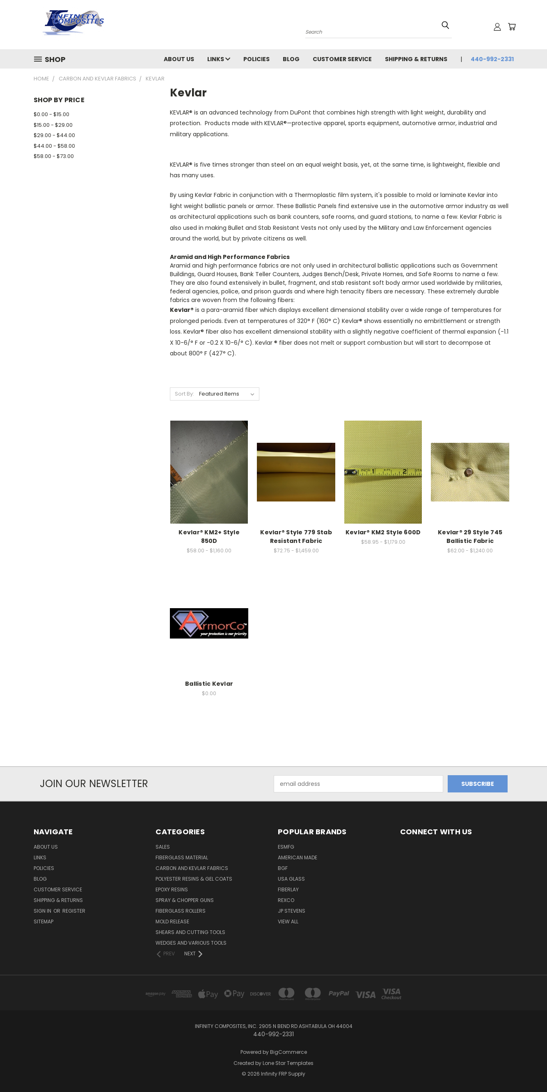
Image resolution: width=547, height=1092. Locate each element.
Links (218, 59)
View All (288, 921)
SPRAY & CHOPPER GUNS (185, 900)
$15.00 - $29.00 (53, 125)
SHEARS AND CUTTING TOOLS (190, 932)
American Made (297, 857)
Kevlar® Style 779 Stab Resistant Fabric (296, 536)
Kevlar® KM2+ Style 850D (209, 536)
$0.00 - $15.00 (51, 114)
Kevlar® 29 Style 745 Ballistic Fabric (470, 536)
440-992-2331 (492, 59)
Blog (291, 59)
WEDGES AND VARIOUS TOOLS (191, 942)
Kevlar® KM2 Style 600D (383, 532)
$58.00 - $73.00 (54, 156)
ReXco (286, 900)
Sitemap (43, 921)
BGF (283, 868)
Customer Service (342, 59)
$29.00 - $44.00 (54, 135)
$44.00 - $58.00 (54, 146)
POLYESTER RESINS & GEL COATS (194, 878)
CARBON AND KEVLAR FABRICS (192, 868)
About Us (179, 59)
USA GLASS (291, 878)
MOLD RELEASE (172, 921)
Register (73, 910)
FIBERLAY (288, 889)
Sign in (43, 910)
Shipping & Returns (416, 59)
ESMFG (286, 846)
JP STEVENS (291, 910)
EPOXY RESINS (172, 889)
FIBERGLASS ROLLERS (181, 910)
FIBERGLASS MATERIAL (182, 857)
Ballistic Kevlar (209, 684)
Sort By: (184, 394)
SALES (163, 846)
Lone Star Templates (288, 1063)
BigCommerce (288, 1052)
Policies (256, 59)
